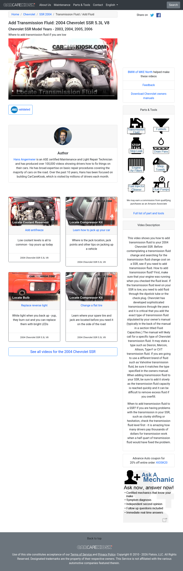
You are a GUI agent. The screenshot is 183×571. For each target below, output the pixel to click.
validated (20, 109)
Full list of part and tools (148, 213)
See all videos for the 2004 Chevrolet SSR (62, 352)
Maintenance (62, 5)
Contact (98, 5)
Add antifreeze (34, 230)
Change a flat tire (91, 305)
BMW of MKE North (140, 72)
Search (173, 5)
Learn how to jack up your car (91, 230)
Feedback (149, 85)
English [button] (111, 5)
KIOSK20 (161, 462)
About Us (45, 5)
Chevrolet (29, 14)
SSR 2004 (45, 14)
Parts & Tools (81, 5)
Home (15, 14)
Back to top (94, 538)
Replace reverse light (34, 305)
